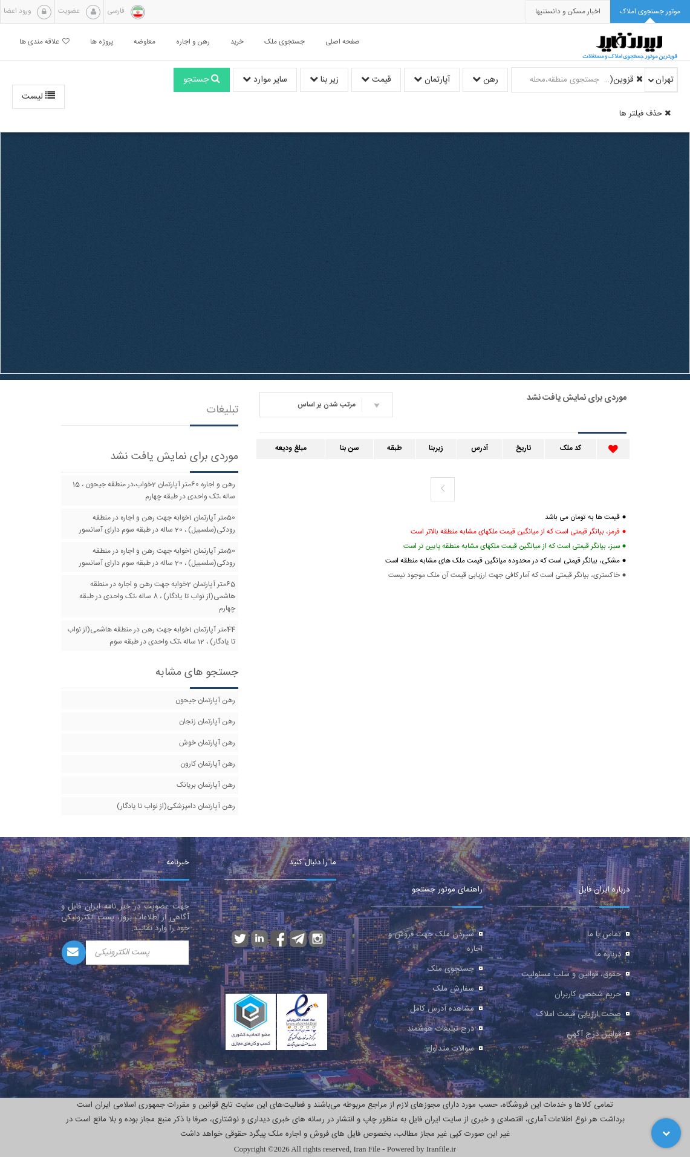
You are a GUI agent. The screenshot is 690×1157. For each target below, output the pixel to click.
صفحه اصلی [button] (342, 42)
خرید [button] (237, 42)
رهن (485, 80)
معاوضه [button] (144, 42)
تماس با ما (604, 934)
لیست (38, 97)
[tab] (650, 12)
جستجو (201, 80)
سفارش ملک (453, 989)
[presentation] (568, 12)
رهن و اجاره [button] (193, 42)
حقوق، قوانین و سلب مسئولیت (571, 974)
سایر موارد (264, 80)
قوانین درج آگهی (594, 1034)
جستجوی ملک (451, 969)
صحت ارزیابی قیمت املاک (578, 1014)
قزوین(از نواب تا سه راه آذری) (622, 80)
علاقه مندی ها (44, 42)
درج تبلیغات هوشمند (440, 1028)
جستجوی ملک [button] (284, 42)
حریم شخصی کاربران (588, 994)
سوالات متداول (450, 1048)
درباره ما (608, 954)
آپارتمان (432, 80)
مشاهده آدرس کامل (442, 1008)
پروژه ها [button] (101, 42)
